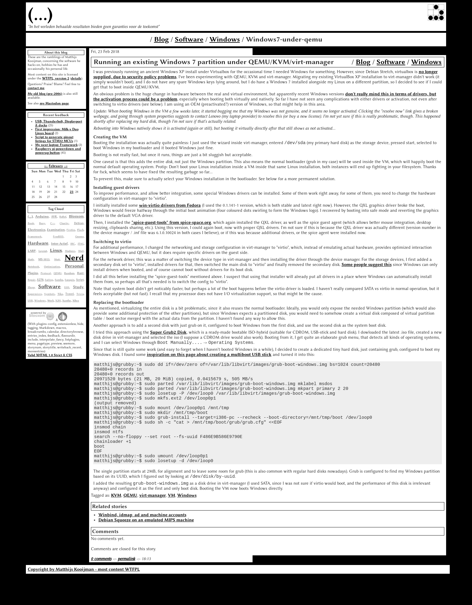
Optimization (52, 266)
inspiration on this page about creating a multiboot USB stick (209, 356)
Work (50, 300)
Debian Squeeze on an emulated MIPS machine (146, 548)
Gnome (79, 236)
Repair (32, 279)
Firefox (71, 229)
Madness (70, 250)
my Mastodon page (54, 103)
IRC (72, 243)
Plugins (33, 273)
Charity (64, 223)
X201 (58, 300)
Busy (42, 223)
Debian (79, 223)
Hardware (38, 243)
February (56, 166)
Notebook (33, 266)
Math (31, 259)
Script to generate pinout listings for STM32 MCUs (54, 139)
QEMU (57, 273)
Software (189, 39)
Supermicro (35, 293)
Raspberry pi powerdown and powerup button (58, 151)
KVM (116, 524)
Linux (56, 250)
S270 (40, 280)
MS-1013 (43, 259)
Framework (35, 236)
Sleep (31, 287)
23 (71, 192)
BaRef (62, 216)
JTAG (81, 243)
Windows (225, 39)
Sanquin (69, 279)
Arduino (42, 216)
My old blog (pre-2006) (45, 94)
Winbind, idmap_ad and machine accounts (142, 543)
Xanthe (66, 300)
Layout (43, 250)
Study (78, 287)
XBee (76, 300)
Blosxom (76, 216)
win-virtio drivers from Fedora (170, 206)
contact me (36, 88)
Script (80, 279)
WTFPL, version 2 (55, 78)
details (76, 78)
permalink (126, 587)
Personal (74, 266)
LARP (32, 251)
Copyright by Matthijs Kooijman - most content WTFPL (84, 598)
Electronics (36, 230)
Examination (56, 230)
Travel (69, 293)
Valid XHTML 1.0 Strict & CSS (50, 355)
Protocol (46, 273)
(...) (40, 14)
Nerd (74, 257)
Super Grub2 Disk (168, 333)
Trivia (80, 293)
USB (30, 300)
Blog (161, 39)
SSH (66, 287)
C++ (52, 223)
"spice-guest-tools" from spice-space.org (171, 223)
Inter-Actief (59, 243)
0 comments (101, 587)
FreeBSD (58, 236)
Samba (59, 279)
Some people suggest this (367, 265)
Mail (81, 250)
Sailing (49, 279)
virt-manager (152, 524)
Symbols (49, 293)
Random (69, 273)
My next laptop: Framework (56, 145)
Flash (80, 229)
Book (31, 223)
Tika (60, 293)
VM (171, 524)
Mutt (57, 259)
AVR (54, 216)
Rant (80, 273)
